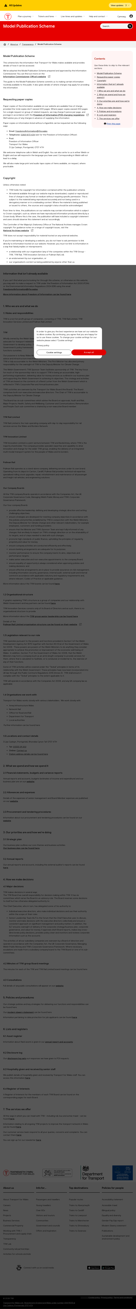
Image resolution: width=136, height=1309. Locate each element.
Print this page (112, 123)
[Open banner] (120, 5)
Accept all (84, 352)
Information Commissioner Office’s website (24, 76)
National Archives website (16, 230)
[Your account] (131, 16)
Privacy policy (43, 345)
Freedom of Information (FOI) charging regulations (58, 115)
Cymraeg (121, 16)
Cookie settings (52, 352)
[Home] (4, 44)
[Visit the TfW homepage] (8, 17)
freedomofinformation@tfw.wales (31, 131)
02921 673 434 (28, 134)
